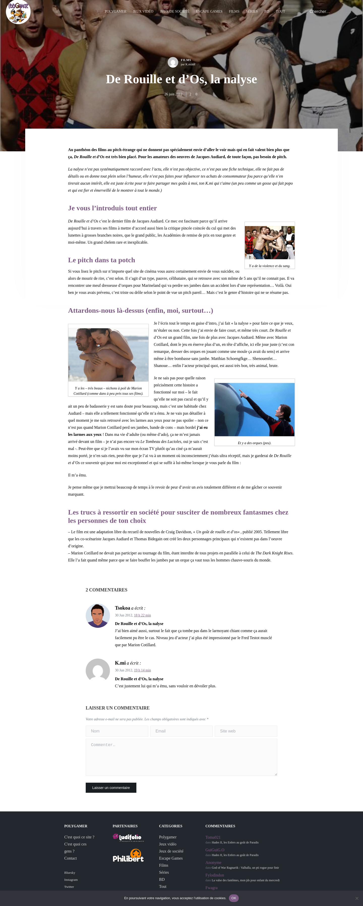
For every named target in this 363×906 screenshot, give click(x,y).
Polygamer (116, 14)
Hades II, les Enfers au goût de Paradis (235, 848)
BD (266, 14)
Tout (280, 14)
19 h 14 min (142, 670)
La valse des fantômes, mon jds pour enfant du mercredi (246, 886)
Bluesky (69, 879)
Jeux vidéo (143, 14)
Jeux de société (174, 14)
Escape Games (209, 14)
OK (233, 898)
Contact (70, 864)
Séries (252, 14)
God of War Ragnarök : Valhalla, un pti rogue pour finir (245, 873)
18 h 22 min (142, 615)
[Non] (356, 898)
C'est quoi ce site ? (79, 843)
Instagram (71, 886)
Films (234, 14)
